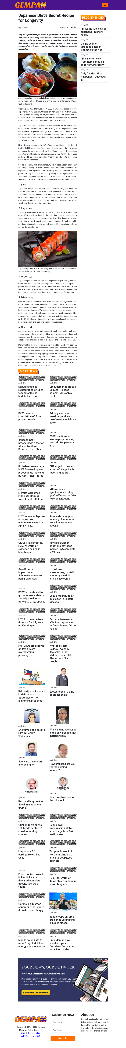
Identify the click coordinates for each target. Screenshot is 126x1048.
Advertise (25, 1036)
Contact (36, 1036)
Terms (22, 1033)
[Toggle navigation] (105, 5)
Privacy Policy (34, 1033)
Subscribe (63, 1038)
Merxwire (38, 109)
